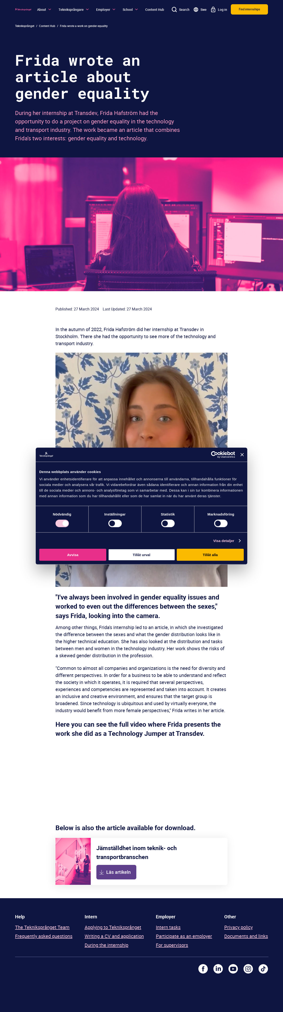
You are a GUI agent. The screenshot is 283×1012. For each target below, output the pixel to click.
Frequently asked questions (43, 936)
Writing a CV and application (114, 936)
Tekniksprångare (74, 9)
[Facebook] (203, 969)
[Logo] (23, 9)
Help (20, 916)
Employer (105, 9)
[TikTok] (263, 969)
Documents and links (246, 936)
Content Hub (154, 9)
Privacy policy (238, 927)
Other (230, 916)
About (44, 9)
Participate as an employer (184, 936)
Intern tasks (168, 927)
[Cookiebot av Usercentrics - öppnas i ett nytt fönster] (214, 454)
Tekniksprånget (24, 26)
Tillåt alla (210, 555)
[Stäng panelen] (242, 454)
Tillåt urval (141, 555)
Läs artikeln (118, 872)
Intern (91, 916)
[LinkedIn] (218, 969)
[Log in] (218, 9)
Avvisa (73, 555)
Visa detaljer (223, 540)
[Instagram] (248, 969)
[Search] (180, 9)
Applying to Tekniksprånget (113, 927)
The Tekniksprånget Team (42, 927)
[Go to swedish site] (200, 9)
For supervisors (172, 945)
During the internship (106, 945)
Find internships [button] (249, 9)
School (130, 9)
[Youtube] (233, 969)
